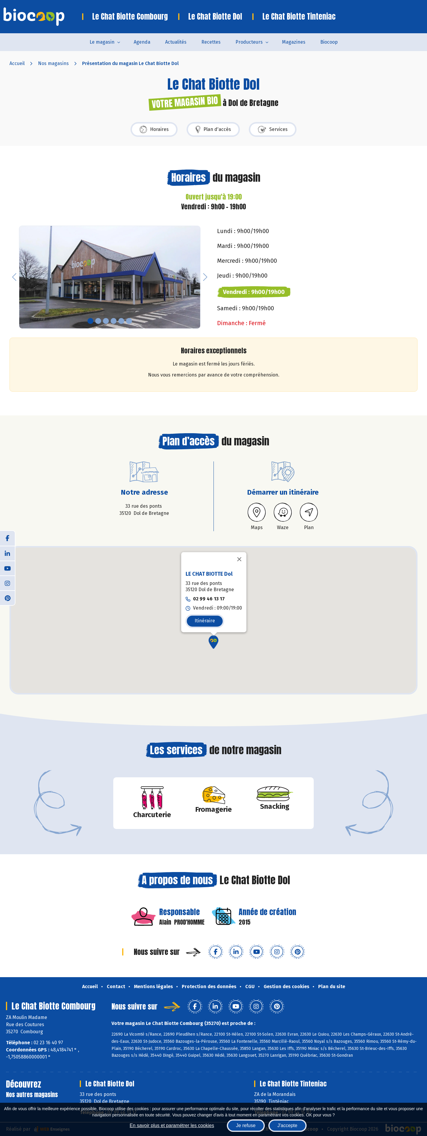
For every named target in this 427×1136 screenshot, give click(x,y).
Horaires (154, 129)
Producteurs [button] (249, 42)
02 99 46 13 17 (209, 599)
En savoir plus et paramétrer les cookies (172, 1125)
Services (273, 129)
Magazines (293, 42)
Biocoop (329, 42)
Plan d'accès (213, 129)
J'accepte (287, 1125)
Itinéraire (205, 621)
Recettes (211, 42)
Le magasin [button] (102, 42)
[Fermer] (239, 559)
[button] (14, 277)
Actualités (176, 42)
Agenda (142, 42)
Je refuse (246, 1125)
